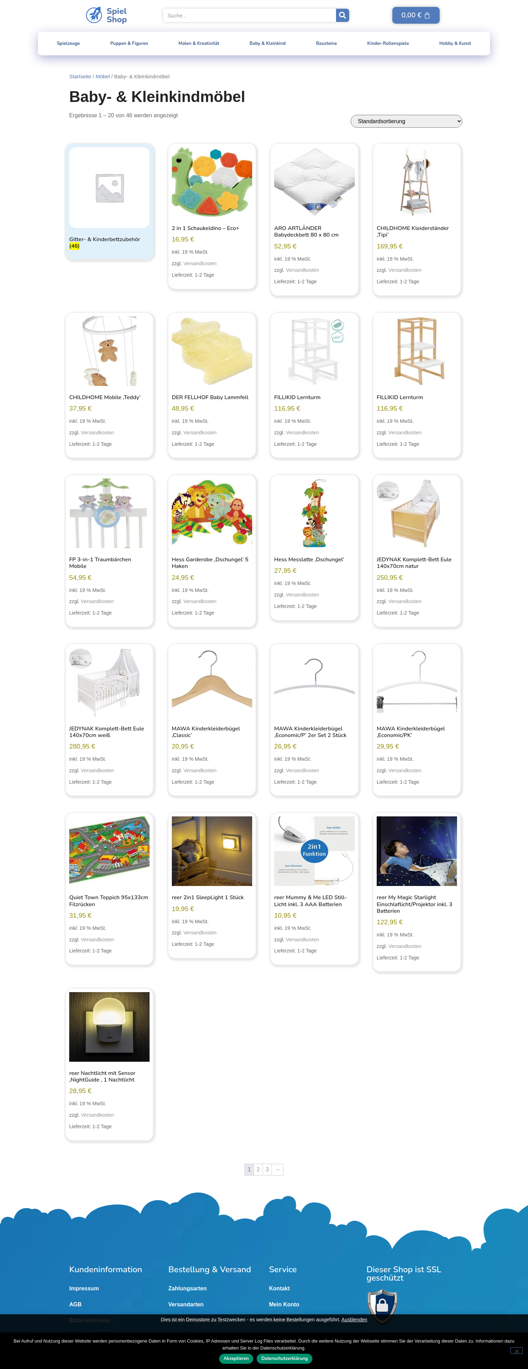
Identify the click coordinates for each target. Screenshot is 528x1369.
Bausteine (326, 43)
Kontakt (279, 1288)
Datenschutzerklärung (284, 1358)
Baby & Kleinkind (268, 43)
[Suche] (342, 15)
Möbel (103, 76)
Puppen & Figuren (129, 43)
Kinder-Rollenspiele (388, 43)
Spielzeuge (68, 43)
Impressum (84, 1288)
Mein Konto (284, 1304)
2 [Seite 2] (258, 1169)
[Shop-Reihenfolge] (406, 121)
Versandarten (185, 1304)
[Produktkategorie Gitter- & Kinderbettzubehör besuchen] (109, 199)
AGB (75, 1304)
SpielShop (117, 15)
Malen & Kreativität (198, 43)
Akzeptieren (236, 1358)
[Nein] (516, 1350)
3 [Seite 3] (267, 1169)
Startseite (80, 76)
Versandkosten (199, 263)
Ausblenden (354, 1319)
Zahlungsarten (187, 1288)
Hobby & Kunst (455, 43)
